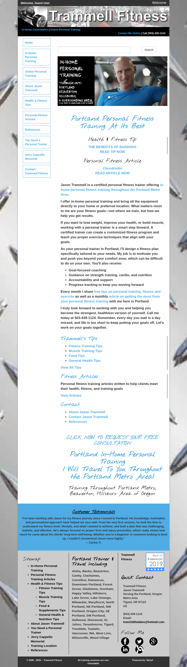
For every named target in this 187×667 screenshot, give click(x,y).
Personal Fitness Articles (36, 117)
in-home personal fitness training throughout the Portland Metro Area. (112, 190)
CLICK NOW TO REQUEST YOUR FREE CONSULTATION (112, 440)
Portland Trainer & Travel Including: (92, 561)
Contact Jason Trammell (88, 417)
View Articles (71, 395)
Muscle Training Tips (85, 351)
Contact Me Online (129, 33)
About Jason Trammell (87, 412)
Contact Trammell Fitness (36, 171)
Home (29, 42)
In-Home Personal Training (31, 57)
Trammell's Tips (79, 338)
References (78, 422)
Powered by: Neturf (142, 660)
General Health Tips (84, 361)
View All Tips (71, 367)
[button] (66, 81)
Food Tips (77, 356)
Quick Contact (137, 578)
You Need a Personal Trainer (36, 142)
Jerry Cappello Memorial (35, 156)
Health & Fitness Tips (36, 102)
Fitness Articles (79, 376)
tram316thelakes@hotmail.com (143, 622)
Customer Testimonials (93, 512)
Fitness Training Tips (86, 346)
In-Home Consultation (35, 29)
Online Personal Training (65, 29)
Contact (70, 404)
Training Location (44, 645)
